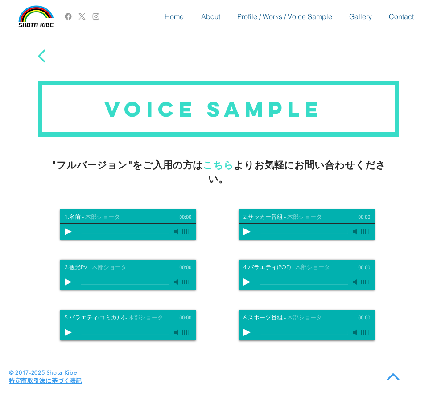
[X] (82, 16)
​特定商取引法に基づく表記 (45, 380)
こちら (218, 165)
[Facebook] (68, 16)
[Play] (68, 231)
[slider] (186, 231)
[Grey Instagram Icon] (95, 16)
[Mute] (177, 231)
